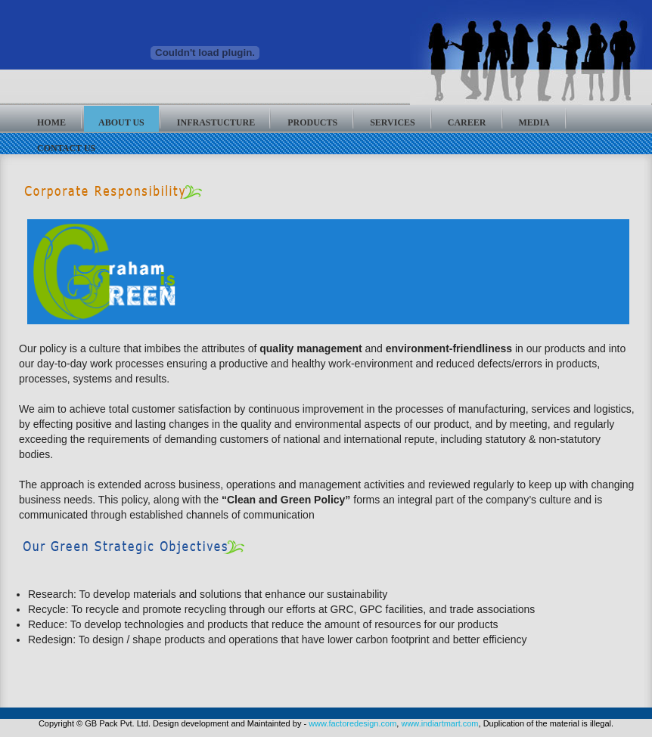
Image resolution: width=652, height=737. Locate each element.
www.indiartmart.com (439, 723)
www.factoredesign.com (352, 723)
